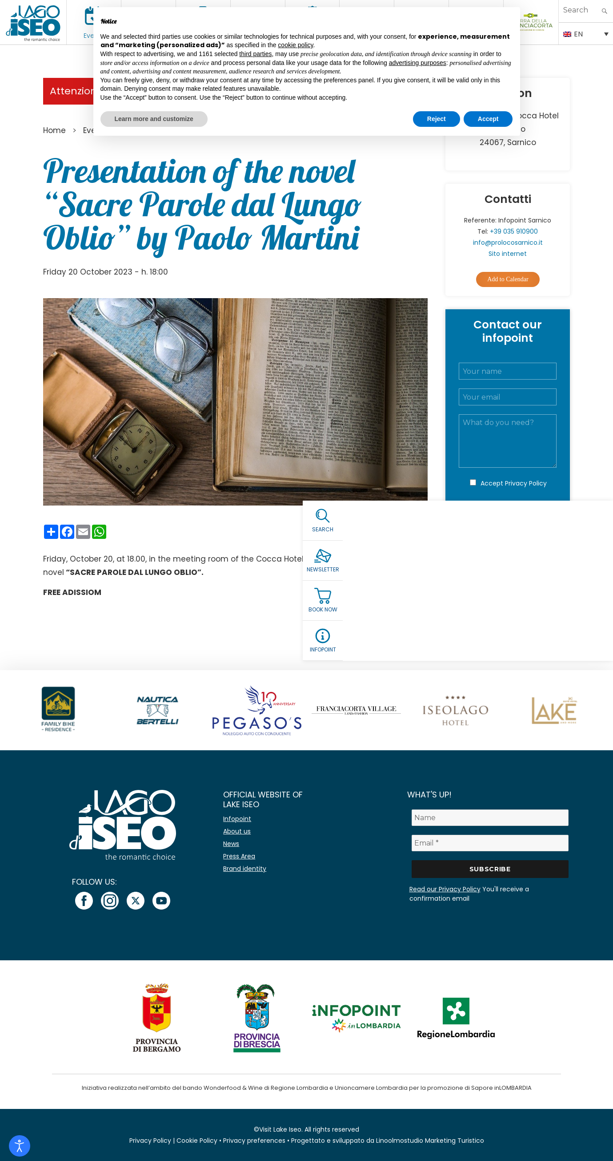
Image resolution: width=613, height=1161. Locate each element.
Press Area (239, 856)
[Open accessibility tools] (19, 1146)
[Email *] (490, 843)
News (231, 843)
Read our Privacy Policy (445, 889)
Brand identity (244, 868)
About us (237, 831)
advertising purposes (417, 62)
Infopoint (237, 818)
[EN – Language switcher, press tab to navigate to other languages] (586, 33)
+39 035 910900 (514, 231)
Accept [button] (488, 118)
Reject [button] (436, 118)
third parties (255, 53)
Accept (514, 483)
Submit (507, 522)
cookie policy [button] (295, 45)
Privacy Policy (526, 483)
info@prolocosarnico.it (508, 242)
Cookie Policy (196, 1140)
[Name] (490, 817)
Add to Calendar (508, 279)
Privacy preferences (254, 1140)
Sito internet (508, 253)
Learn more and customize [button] (154, 118)
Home (54, 130)
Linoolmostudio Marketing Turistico (430, 1140)
